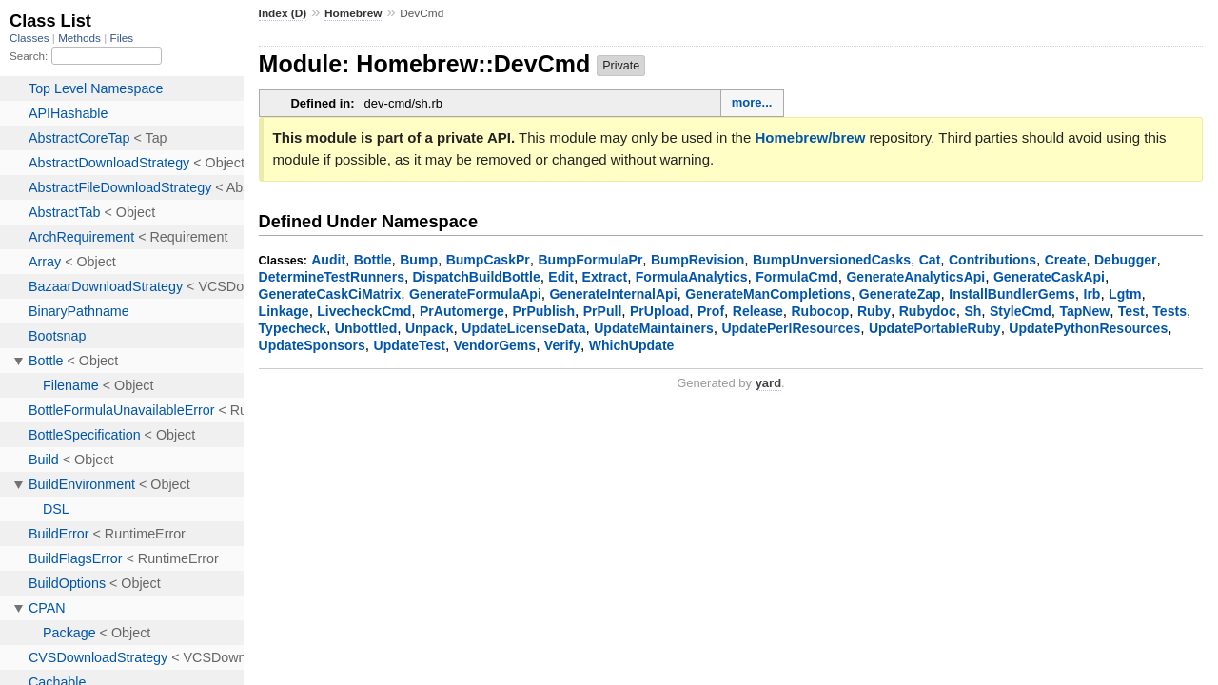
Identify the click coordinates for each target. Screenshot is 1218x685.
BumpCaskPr (488, 259)
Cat (930, 259)
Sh (972, 311)
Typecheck (293, 328)
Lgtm (1125, 294)
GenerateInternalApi (613, 294)
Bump (419, 259)
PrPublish (544, 311)
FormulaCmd (797, 276)
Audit (328, 259)
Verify (562, 345)
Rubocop (820, 311)
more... (752, 102)
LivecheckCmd (364, 311)
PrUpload (659, 311)
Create (1066, 259)
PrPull (602, 311)
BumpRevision (697, 259)
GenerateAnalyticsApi (915, 276)
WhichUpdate (632, 345)
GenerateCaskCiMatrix (330, 294)
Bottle (373, 259)
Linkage (284, 311)
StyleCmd (1020, 311)
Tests (1169, 311)
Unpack (429, 328)
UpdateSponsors (312, 345)
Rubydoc (927, 311)
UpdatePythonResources (1088, 328)
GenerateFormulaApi (475, 294)
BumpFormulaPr (590, 259)
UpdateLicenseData (523, 328)
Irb (1092, 294)
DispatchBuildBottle (476, 276)
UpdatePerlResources (790, 328)
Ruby (874, 311)
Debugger (1125, 259)
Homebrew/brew (810, 137)
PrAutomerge (462, 311)
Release (758, 311)
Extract (605, 276)
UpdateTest (409, 345)
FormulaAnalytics (692, 276)
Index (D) (283, 13)
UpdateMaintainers (654, 328)
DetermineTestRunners (331, 276)
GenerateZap (900, 294)
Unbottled (366, 328)
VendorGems (495, 345)
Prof (710, 311)
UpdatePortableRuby (935, 328)
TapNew (1084, 311)
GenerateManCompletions (768, 294)
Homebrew (353, 13)
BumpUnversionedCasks (832, 259)
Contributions (992, 259)
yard (768, 383)
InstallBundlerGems (1012, 294)
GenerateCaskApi (1049, 276)
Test (1131, 311)
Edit (561, 276)
